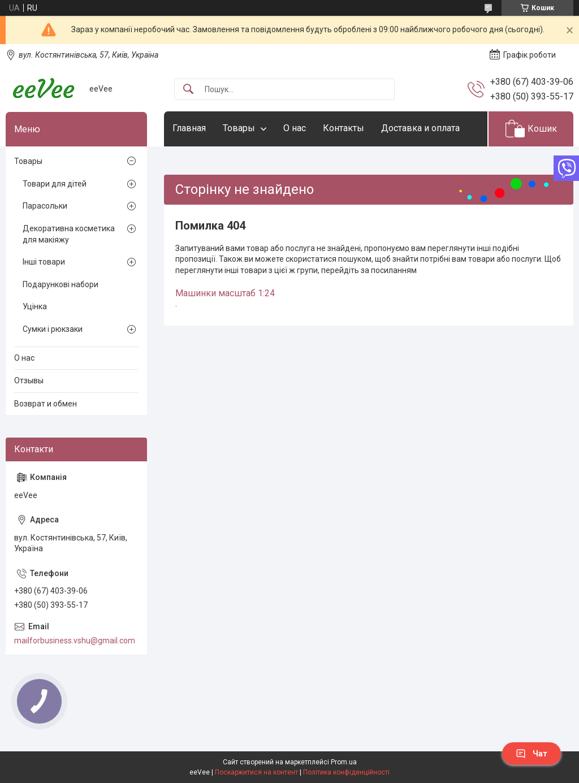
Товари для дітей (55, 183)
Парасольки (45, 205)
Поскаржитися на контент (256, 772)
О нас (294, 128)
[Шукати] (188, 89)
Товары (239, 128)
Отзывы (29, 380)
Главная (189, 128)
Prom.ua (344, 762)
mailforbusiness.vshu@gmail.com (74, 640)
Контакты (343, 128)
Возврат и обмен (45, 403)
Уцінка (35, 306)
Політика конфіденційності (346, 772)
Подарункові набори (60, 284)
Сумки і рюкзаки (53, 329)
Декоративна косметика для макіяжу (69, 234)
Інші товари (44, 261)
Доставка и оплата (420, 128)
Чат (531, 754)
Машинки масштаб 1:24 (225, 293)
